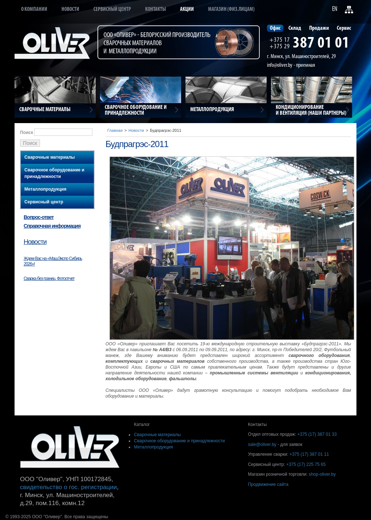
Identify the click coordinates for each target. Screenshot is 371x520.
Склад (294, 28)
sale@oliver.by (262, 444)
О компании (34, 9)
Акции (187, 9)
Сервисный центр (112, 9)
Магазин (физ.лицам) (231, 9)
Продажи (319, 28)
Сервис (344, 28)
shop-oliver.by (322, 474)
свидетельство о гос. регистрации (68, 487)
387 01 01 (321, 44)
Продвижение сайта (268, 484)
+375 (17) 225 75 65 (306, 464)
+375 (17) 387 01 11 (309, 454)
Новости (70, 9)
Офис (275, 28)
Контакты (155, 9)
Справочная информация (52, 226)
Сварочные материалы (49, 157)
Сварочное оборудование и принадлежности (54, 173)
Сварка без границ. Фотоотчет (49, 278)
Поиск (26, 132)
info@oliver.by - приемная (291, 65)
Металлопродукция (45, 189)
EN (334, 9)
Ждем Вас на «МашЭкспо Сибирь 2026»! (53, 261)
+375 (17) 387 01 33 (316, 434)
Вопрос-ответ (38, 217)
